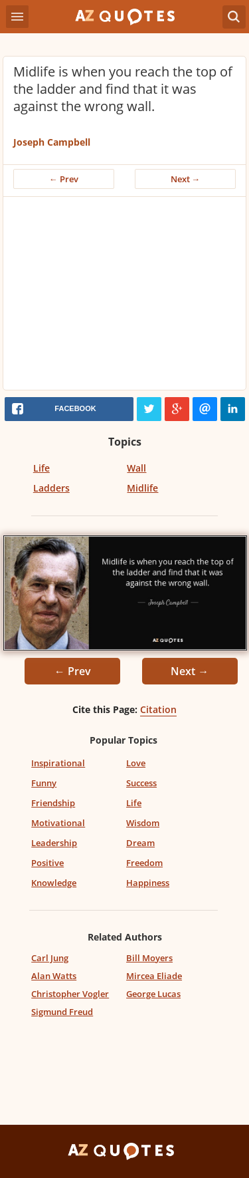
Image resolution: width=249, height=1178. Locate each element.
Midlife (142, 488)
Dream (140, 843)
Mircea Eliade (154, 976)
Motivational (58, 823)
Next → (186, 179)
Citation (158, 709)
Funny (43, 783)
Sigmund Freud (62, 1012)
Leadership (54, 843)
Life (41, 468)
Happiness (147, 883)
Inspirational (58, 763)
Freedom (144, 863)
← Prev (63, 179)
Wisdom (142, 823)
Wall (136, 468)
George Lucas (153, 994)
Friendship (53, 803)
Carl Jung (49, 958)
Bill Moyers (149, 958)
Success (141, 783)
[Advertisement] (124, 297)
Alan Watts (53, 976)
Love (135, 763)
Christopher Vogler (70, 994)
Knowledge (53, 883)
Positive (47, 863)
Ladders (51, 488)
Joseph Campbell (51, 142)
